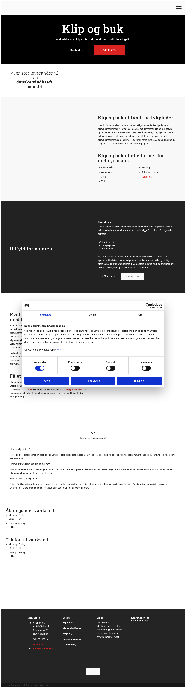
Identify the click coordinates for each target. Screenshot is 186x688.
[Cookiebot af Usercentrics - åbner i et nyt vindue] (148, 305)
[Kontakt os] (76, 50)
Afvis (47, 380)
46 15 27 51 (26, 389)
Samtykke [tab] (45, 314)
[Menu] (178, 8)
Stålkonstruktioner (72, 628)
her (59, 349)
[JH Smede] (21, 8)
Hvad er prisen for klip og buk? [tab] (25, 478)
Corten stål (146, 177)
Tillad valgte (93, 380)
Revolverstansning (72, 639)
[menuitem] (178, 8)
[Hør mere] (109, 276)
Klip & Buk (68, 622)
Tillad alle (139, 380)
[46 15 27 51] (109, 50)
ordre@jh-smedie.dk (73, 389)
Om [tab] (140, 314)
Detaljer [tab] (93, 314)
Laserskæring (69, 644)
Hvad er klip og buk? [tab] (20, 449)
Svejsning (67, 633)
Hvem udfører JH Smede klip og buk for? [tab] (30, 464)
